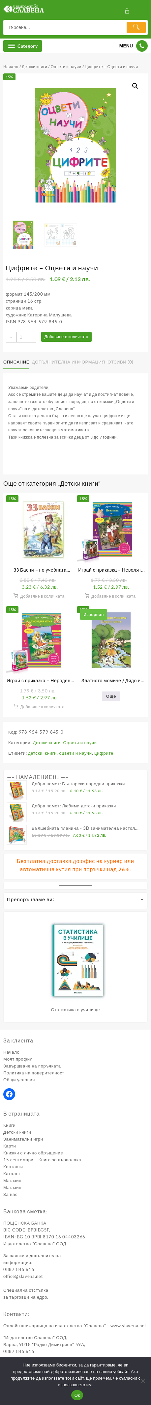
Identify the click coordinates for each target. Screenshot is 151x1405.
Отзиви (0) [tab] (120, 362)
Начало (10, 66)
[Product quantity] (21, 337)
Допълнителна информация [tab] (68, 362)
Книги (9, 1125)
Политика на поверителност (33, 1072)
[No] (142, 1381)
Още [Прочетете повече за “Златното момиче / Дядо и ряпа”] (111, 696)
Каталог (11, 1173)
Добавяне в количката (66, 336)
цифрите (103, 753)
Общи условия (19, 1079)
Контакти (13, 1166)
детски (35, 753)
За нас (10, 1194)
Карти (9, 1145)
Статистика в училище (75, 1009)
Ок (77, 1395)
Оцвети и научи (66, 66)
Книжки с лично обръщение (33, 1152)
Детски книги (34, 66)
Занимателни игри (23, 1139)
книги (51, 753)
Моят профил (18, 1059)
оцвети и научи (75, 753)
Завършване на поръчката (32, 1065)
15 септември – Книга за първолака (42, 1159)
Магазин (12, 1180)
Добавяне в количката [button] (42, 596)
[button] (135, 86)
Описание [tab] (16, 362)
